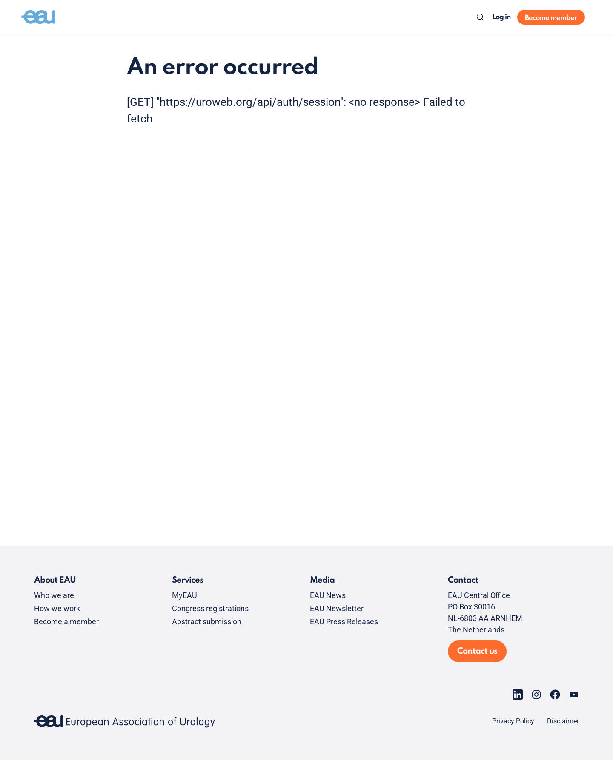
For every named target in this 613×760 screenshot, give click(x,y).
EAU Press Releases (344, 621)
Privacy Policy (513, 721)
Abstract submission (206, 621)
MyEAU (184, 595)
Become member (551, 18)
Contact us (477, 651)
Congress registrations (210, 608)
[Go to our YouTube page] (574, 694)
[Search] (480, 17)
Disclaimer (563, 721)
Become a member (66, 621)
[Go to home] (38, 17)
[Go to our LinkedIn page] (518, 694)
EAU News (328, 595)
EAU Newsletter (337, 608)
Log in (501, 17)
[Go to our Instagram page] (536, 694)
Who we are (54, 595)
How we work (57, 608)
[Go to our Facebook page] (555, 694)
